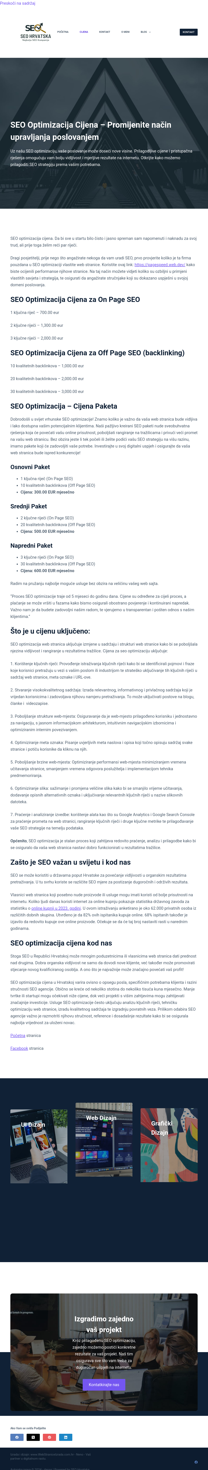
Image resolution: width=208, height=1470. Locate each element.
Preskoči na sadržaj (17, 3)
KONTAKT (189, 32)
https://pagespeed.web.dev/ (160, 264)
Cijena (84, 32)
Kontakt (104, 32)
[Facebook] (17, 1437)
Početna (62, 32)
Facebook (19, 1048)
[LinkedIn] (65, 1437)
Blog (146, 32)
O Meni (125, 32)
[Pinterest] (49, 1437)
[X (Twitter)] (33, 1437)
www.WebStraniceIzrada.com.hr (52, 1454)
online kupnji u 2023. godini (56, 908)
